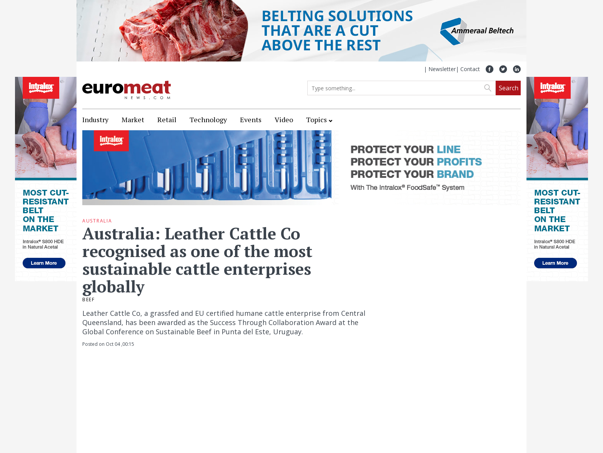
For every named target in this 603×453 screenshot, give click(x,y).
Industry (95, 119)
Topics (316, 119)
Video (284, 119)
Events (251, 119)
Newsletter (442, 69)
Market (133, 119)
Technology (208, 119)
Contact (470, 69)
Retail (167, 119)
